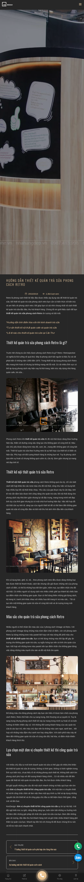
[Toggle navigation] (80, 4)
